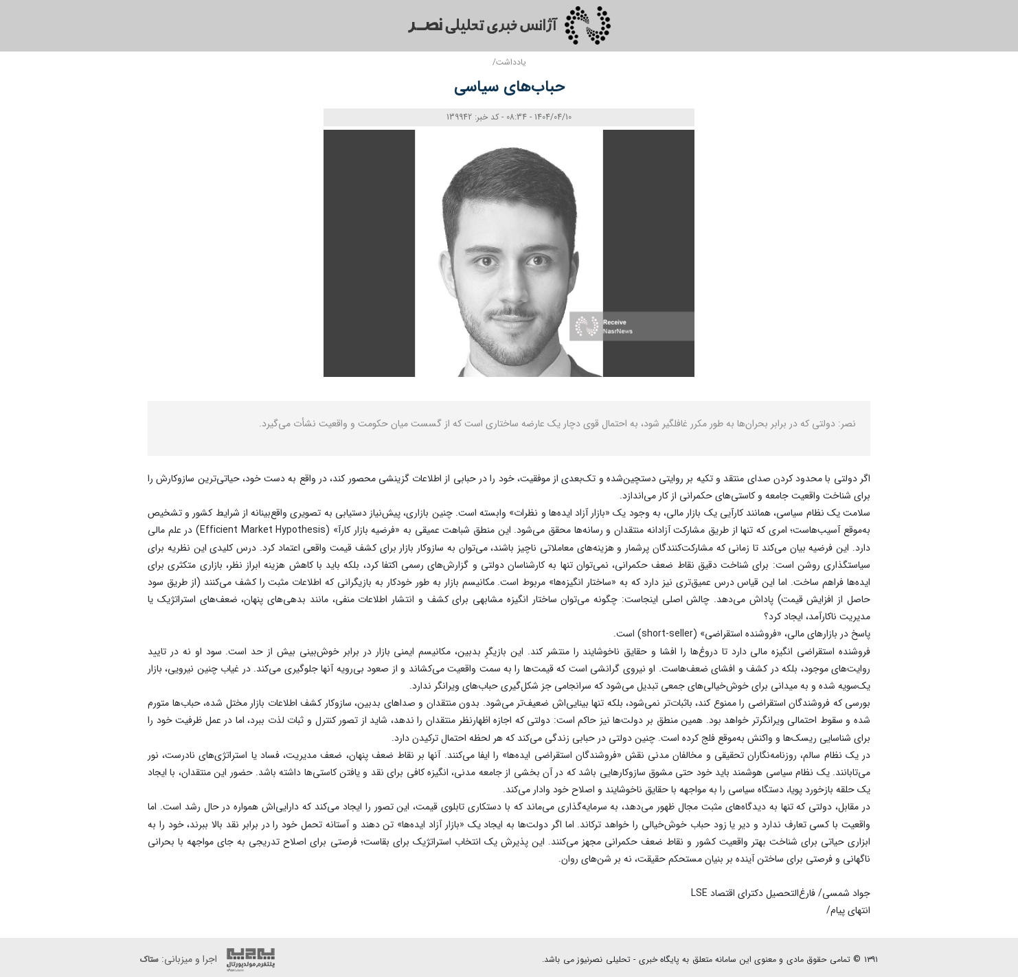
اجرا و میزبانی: (211, 959)
